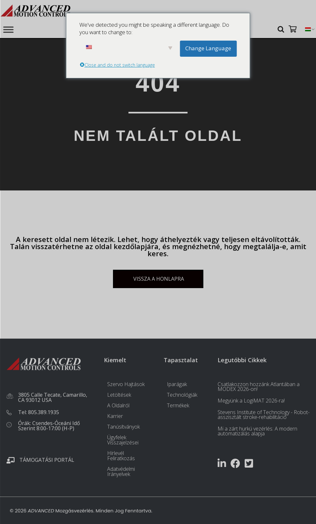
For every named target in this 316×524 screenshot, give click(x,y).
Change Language (208, 48)
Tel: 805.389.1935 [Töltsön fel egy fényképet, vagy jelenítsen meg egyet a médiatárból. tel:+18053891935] (38, 412)
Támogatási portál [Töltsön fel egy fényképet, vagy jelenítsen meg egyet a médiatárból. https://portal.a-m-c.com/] (46, 459)
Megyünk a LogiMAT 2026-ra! (251, 400)
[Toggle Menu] (8, 29)
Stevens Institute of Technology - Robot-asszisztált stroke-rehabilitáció (264, 415)
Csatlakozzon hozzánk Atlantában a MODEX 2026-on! (259, 387)
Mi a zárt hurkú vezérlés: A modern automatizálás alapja (257, 431)
